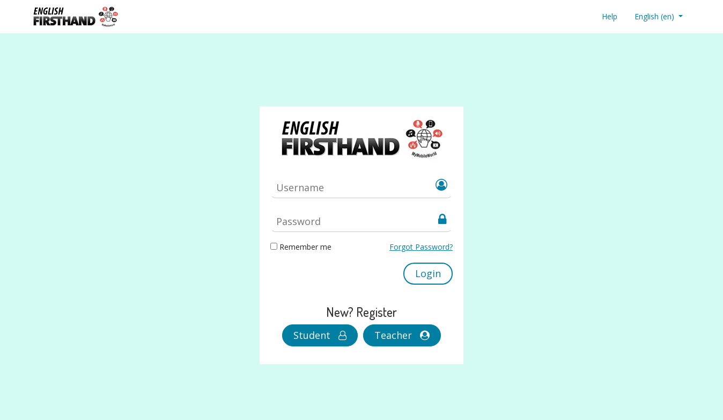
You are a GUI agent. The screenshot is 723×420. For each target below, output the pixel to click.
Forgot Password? (421, 247)
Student (319, 335)
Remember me (305, 247)
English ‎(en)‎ (655, 16)
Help (609, 16)
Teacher (402, 335)
